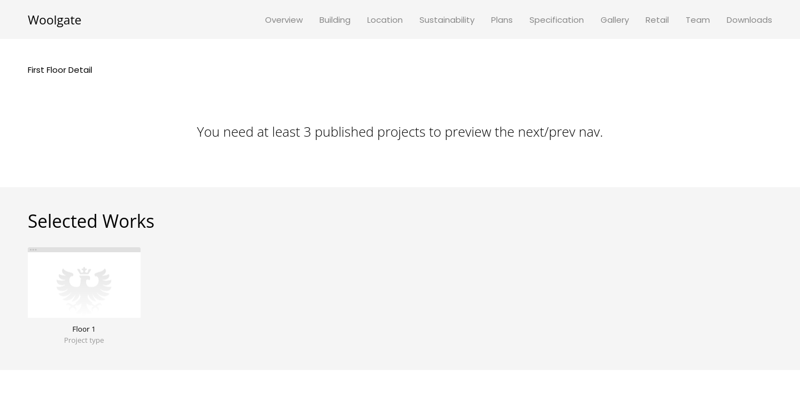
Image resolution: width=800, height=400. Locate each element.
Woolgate (55, 19)
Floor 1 (84, 329)
